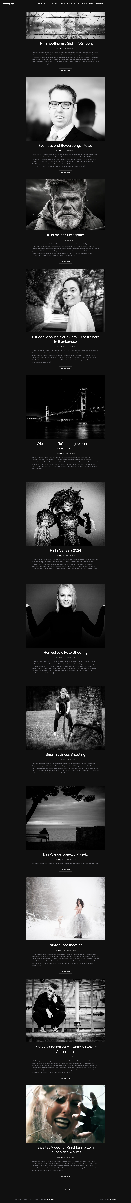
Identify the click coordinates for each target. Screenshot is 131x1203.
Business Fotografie (58, 3)
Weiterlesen (65, 70)
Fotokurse (99, 3)
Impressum (50, 1199)
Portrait (46, 3)
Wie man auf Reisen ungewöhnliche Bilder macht (65, 446)
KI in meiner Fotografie (65, 235)
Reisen (91, 3)
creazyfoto (8, 3)
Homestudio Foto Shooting (65, 652)
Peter (60, 48)
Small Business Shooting (65, 754)
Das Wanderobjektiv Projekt (65, 854)
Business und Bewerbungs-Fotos (65, 145)
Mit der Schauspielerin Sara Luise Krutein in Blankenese (65, 339)
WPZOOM (112, 1199)
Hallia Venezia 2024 (65, 550)
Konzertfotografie (73, 3)
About (40, 3)
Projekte (84, 3)
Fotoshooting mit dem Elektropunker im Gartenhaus (65, 1049)
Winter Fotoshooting (65, 945)
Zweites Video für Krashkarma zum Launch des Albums (65, 1149)
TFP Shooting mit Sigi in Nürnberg (65, 43)
